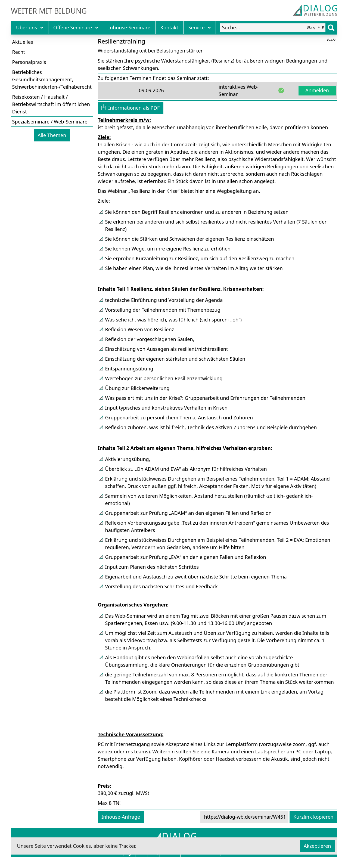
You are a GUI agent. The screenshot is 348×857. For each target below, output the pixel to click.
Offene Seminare (75, 27)
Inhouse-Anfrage (120, 816)
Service (199, 27)
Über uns (29, 27)
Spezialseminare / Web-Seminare (50, 121)
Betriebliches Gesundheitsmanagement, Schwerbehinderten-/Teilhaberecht (52, 79)
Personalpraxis (29, 62)
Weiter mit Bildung (49, 11)
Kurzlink (313, 816)
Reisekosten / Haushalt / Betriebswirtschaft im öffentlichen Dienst (51, 104)
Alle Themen (52, 135)
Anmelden (317, 90)
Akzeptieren (317, 846)
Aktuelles (22, 42)
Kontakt (169, 27)
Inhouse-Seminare (129, 27)
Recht (18, 52)
